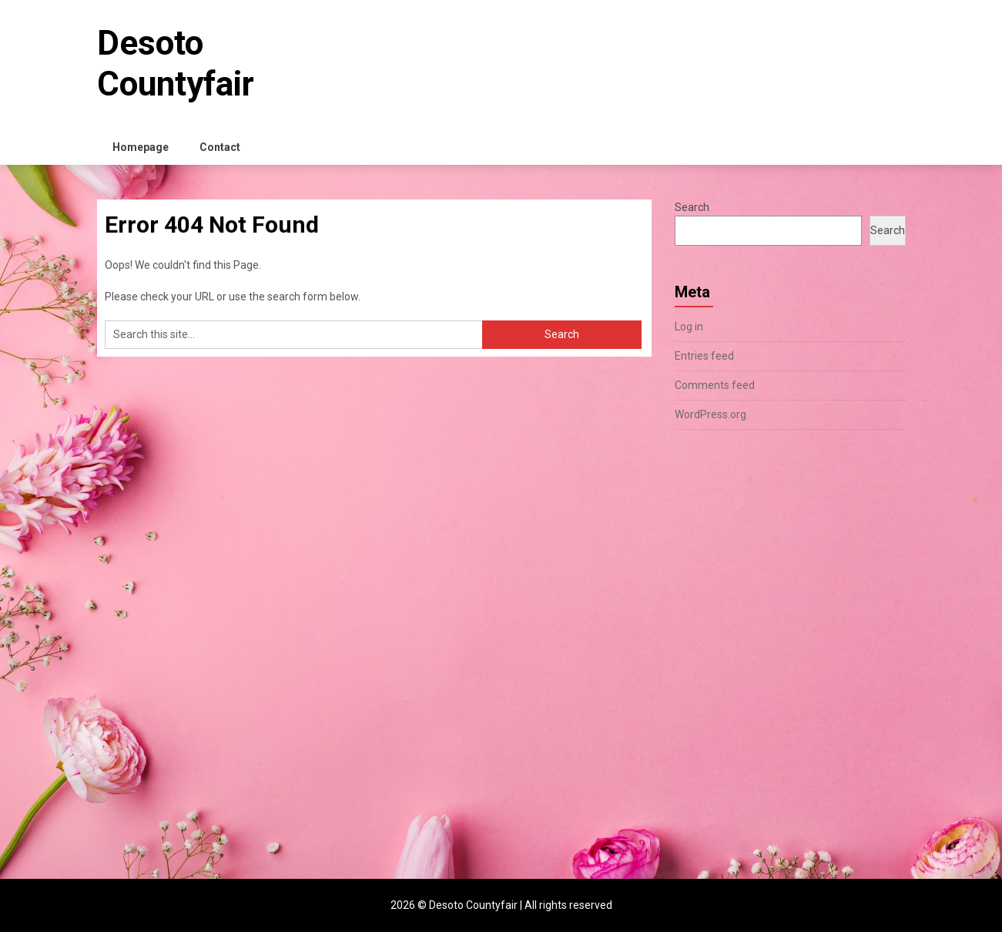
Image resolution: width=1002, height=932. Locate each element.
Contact (219, 147)
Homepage (140, 147)
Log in (689, 326)
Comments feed (715, 385)
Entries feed (704, 356)
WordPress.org (710, 414)
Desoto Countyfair (175, 63)
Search (692, 207)
